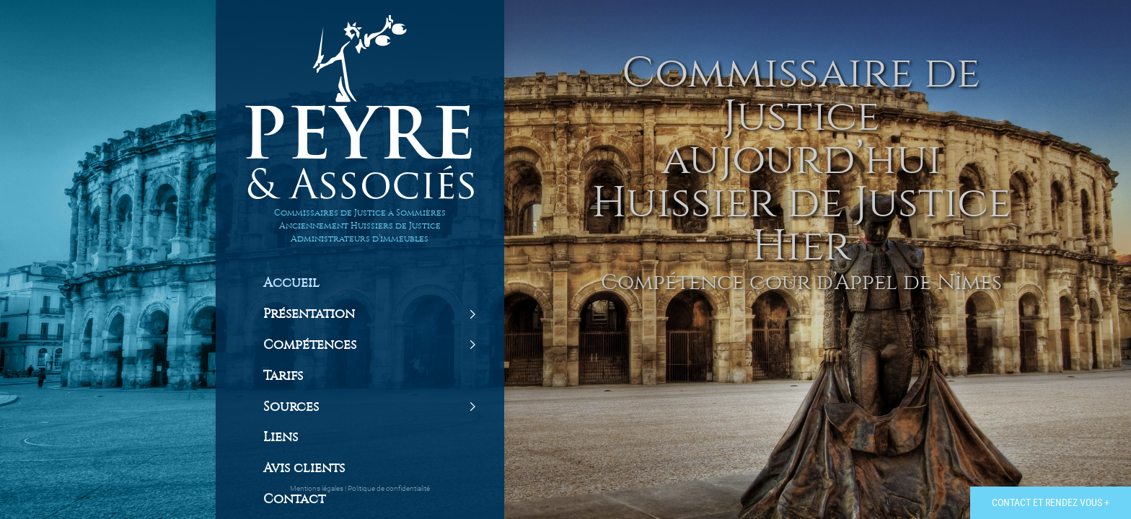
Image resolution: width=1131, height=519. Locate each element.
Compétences (309, 345)
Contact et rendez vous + (1050, 502)
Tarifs (283, 376)
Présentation (309, 314)
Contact (294, 499)
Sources (291, 407)
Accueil (291, 283)
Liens (280, 437)
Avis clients (304, 468)
